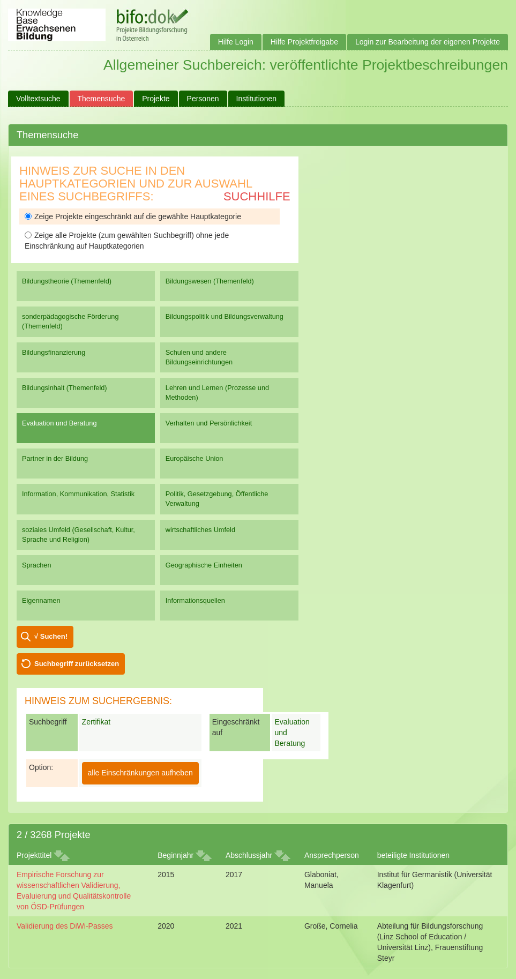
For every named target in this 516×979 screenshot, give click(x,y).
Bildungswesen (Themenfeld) (210, 281)
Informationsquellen (195, 600)
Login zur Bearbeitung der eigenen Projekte (427, 42)
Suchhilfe (256, 196)
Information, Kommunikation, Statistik (78, 494)
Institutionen (256, 98)
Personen (203, 98)
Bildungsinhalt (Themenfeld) (64, 388)
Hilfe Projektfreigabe (304, 42)
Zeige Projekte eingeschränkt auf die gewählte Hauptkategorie (133, 216)
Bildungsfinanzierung (53, 352)
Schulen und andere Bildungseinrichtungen (199, 357)
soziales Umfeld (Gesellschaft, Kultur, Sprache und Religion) (78, 534)
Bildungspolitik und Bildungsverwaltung (224, 316)
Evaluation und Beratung (59, 423)
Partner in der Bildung (55, 458)
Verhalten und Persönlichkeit (209, 423)
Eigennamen (41, 600)
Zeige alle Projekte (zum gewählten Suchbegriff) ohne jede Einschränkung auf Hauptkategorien (127, 240)
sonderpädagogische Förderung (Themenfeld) (70, 321)
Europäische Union (194, 458)
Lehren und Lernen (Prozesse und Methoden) (217, 392)
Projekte (155, 98)
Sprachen (36, 565)
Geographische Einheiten (204, 565)
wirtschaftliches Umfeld (200, 530)
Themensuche (101, 98)
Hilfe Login (235, 42)
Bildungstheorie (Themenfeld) (66, 281)
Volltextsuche (38, 98)
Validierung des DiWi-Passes (65, 926)
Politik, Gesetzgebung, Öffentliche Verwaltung (217, 498)
